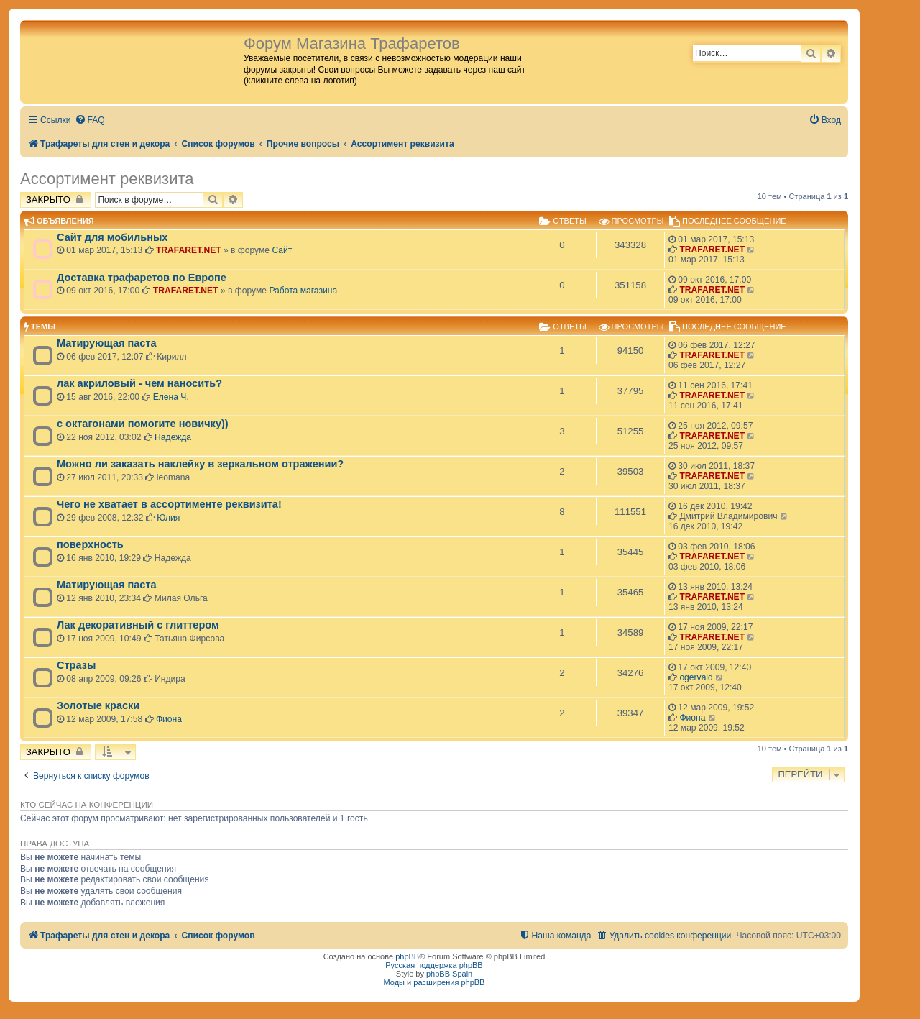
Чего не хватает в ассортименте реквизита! (169, 504)
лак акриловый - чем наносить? (139, 383)
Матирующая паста (107, 343)
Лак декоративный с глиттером (138, 625)
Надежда (173, 437)
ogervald (695, 677)
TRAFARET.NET (188, 250)
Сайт (282, 250)
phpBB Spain (449, 973)
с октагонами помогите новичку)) (143, 423)
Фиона (169, 719)
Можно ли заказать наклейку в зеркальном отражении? (200, 464)
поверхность (90, 544)
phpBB (407, 956)
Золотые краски (98, 705)
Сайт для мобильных (112, 237)
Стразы (76, 665)
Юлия (168, 518)
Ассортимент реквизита (106, 179)
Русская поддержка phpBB (433, 965)
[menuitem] (90, 120)
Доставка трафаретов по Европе (141, 277)
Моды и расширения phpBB (434, 982)
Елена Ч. (171, 397)
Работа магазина (303, 290)
